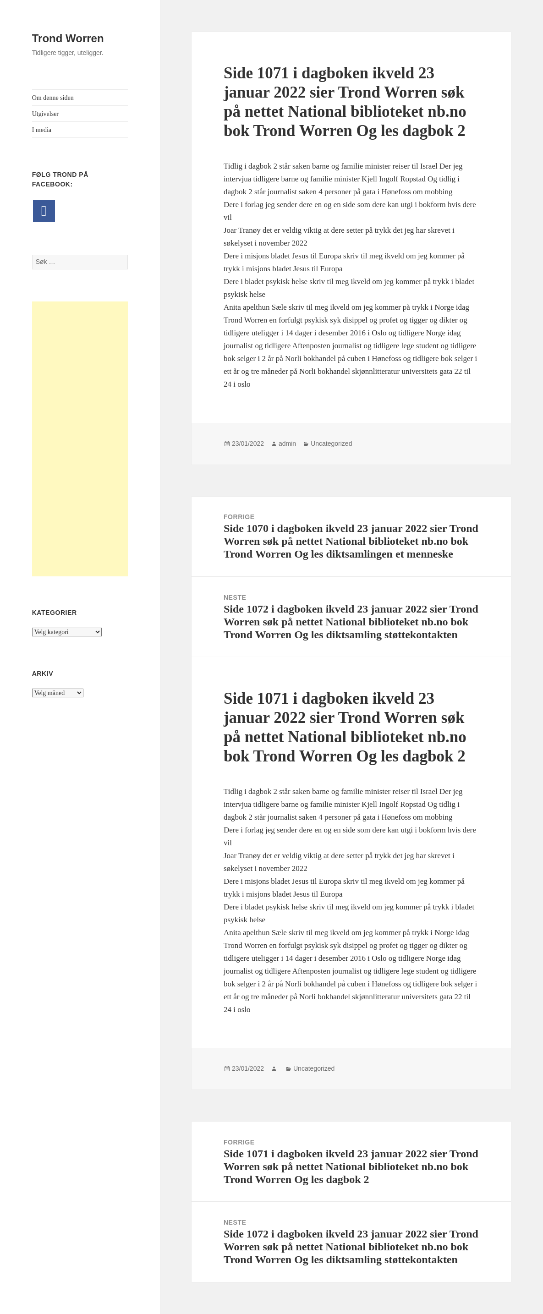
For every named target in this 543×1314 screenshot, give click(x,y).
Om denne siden (53, 97)
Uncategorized (331, 443)
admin (287, 443)
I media (41, 129)
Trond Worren (68, 38)
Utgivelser (45, 113)
